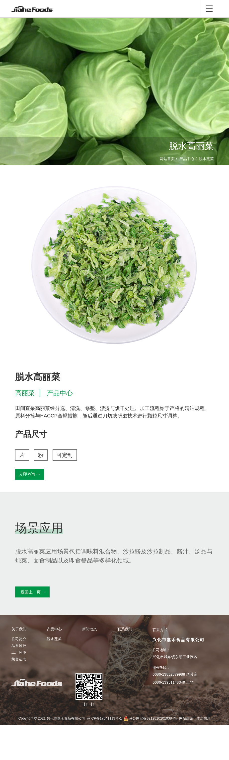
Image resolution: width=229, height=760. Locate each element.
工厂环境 (18, 652)
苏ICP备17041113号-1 (104, 718)
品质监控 (18, 646)
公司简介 (18, 639)
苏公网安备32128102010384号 (153, 718)
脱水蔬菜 (206, 159)
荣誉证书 (18, 659)
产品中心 (186, 159)
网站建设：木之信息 (195, 718)
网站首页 (167, 159)
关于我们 (18, 629)
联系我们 (124, 629)
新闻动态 (89, 629)
